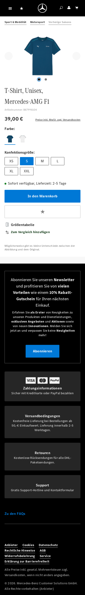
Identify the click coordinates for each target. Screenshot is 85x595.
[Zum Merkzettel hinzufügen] (42, 211)
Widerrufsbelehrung (20, 556)
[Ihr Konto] (69, 8)
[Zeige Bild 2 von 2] (46, 79)
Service (45, 556)
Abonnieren (42, 351)
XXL (27, 171)
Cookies (28, 545)
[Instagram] (19, 534)
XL (11, 171)
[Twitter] (29, 534)
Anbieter (11, 545)
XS (11, 161)
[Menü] (10, 8)
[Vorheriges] (9, 56)
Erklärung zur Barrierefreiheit (27, 561)
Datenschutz (48, 545)
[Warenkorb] (76, 8)
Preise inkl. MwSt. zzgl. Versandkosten (57, 120)
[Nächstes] (76, 56)
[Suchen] (61, 8)
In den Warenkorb (42, 196)
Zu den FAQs (15, 513)
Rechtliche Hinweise (20, 550)
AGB (43, 550)
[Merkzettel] (21, 8)
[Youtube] (39, 534)
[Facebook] (10, 534)
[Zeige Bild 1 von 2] (39, 79)
